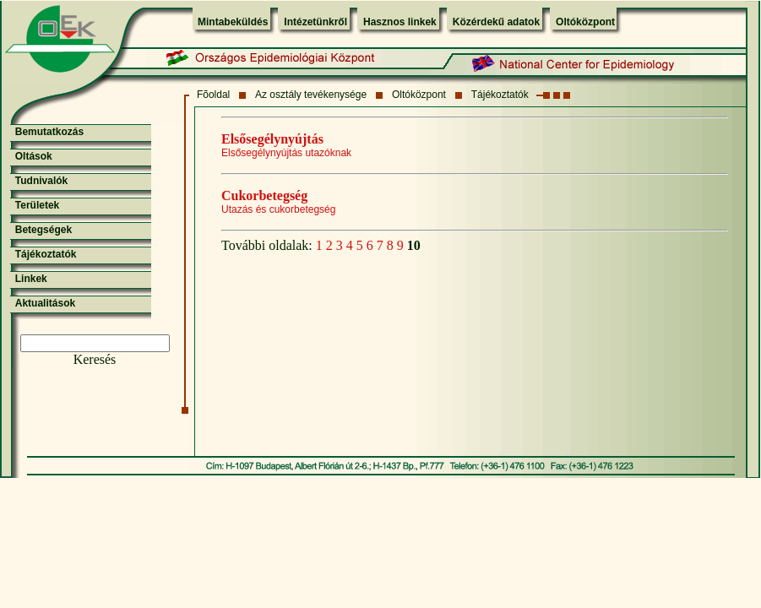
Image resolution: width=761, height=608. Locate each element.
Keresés (95, 359)
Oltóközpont (585, 22)
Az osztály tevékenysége (311, 94)
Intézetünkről (315, 22)
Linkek (31, 279)
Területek (37, 205)
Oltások (33, 156)
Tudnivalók (41, 181)
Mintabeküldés (233, 22)
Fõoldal (213, 94)
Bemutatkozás (49, 132)
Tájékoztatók (500, 94)
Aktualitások (45, 303)
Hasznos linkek (400, 22)
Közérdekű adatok (496, 22)
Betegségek (43, 230)
